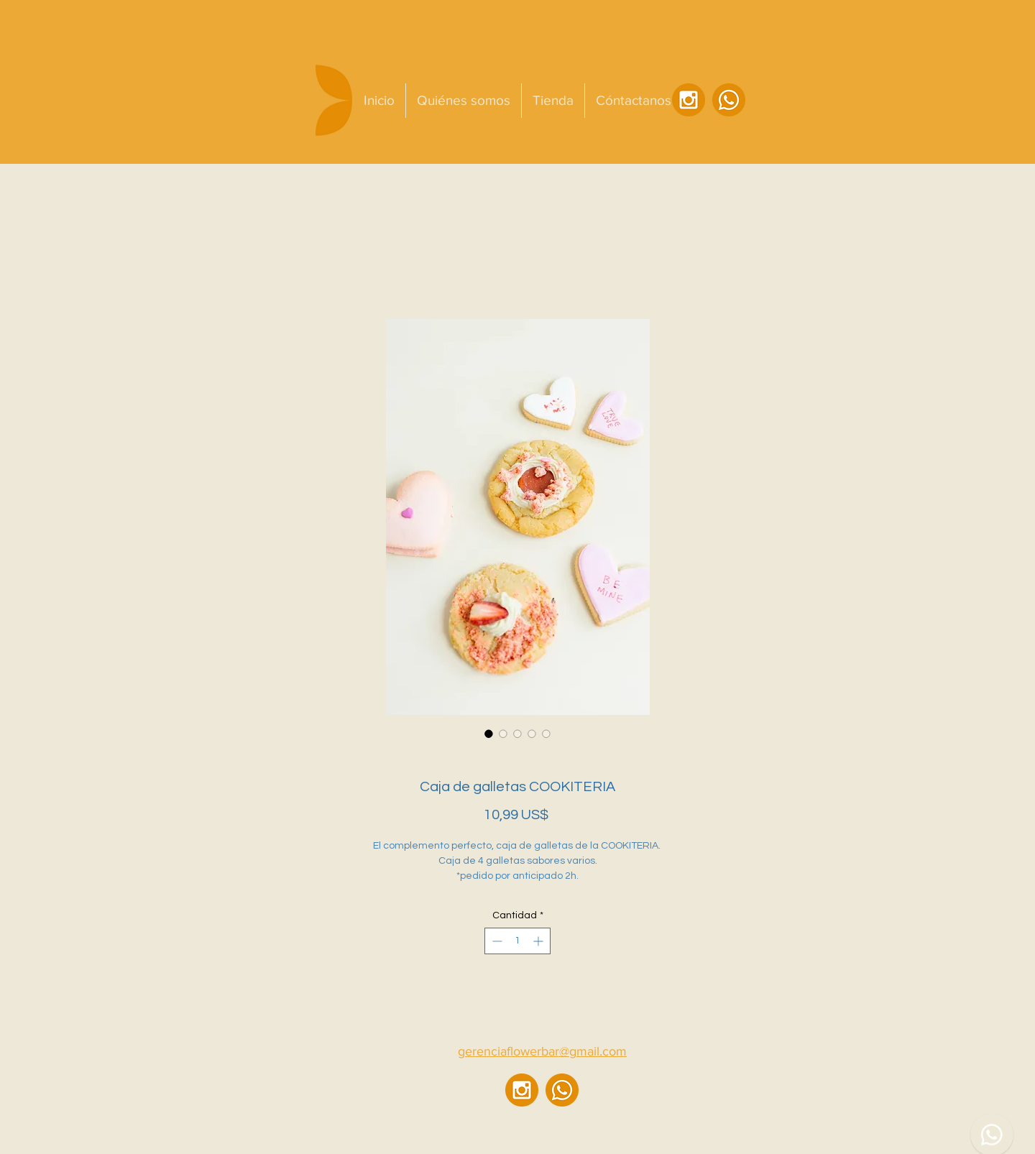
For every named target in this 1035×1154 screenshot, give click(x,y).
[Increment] (539, 941)
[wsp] (728, 99)
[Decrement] (496, 941)
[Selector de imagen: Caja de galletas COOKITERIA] (489, 733)
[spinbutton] (517, 941)
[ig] (688, 99)
